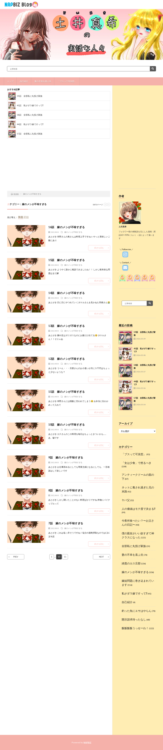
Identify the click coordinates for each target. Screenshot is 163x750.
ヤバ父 (126, 500)
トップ (10, 81)
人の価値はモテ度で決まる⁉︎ (138, 508)
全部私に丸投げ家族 (134, 546)
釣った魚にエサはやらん (136, 610)
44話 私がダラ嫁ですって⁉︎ (30, 124)
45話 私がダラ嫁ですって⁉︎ (30, 105)
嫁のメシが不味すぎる (73, 232)
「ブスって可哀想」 (66, 81)
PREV (15, 557)
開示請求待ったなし (134, 619)
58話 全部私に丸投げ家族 (29, 115)
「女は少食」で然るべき (136, 462)
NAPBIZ (87, 742)
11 (65, 557)
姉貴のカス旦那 (131, 563)
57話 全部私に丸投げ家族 (29, 133)
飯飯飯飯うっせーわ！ (135, 628)
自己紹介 (24, 81)
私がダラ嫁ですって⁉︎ (134, 593)
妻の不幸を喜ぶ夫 (42, 81)
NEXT (101, 557)
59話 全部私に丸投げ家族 (29, 96)
